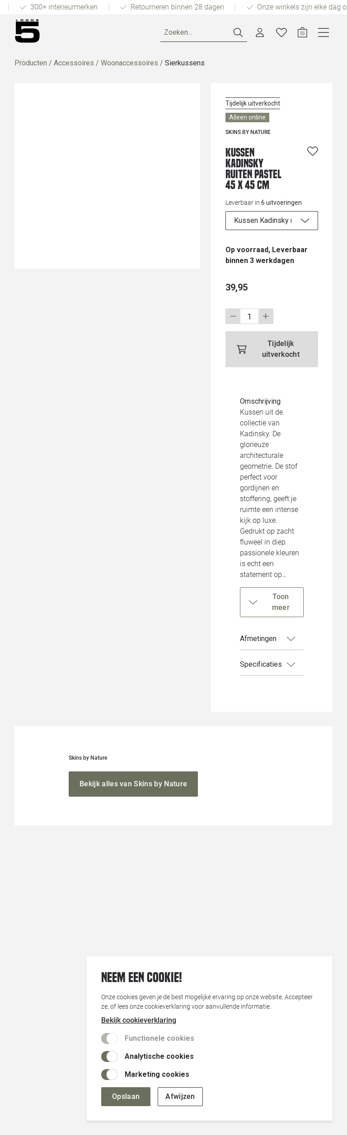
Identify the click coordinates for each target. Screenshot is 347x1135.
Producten (30, 63)
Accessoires (74, 63)
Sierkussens (185, 63)
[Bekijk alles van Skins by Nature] (133, 784)
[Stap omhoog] (265, 316)
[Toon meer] (272, 602)
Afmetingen (268, 638)
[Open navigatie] (323, 32)
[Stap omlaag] (232, 316)
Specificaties (268, 664)
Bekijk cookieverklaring (138, 1020)
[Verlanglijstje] (281, 32)
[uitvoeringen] (271, 220)
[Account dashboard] (260, 32)
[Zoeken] (203, 32)
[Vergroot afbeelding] (107, 175)
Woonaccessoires (129, 63)
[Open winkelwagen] (302, 32)
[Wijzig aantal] (249, 316)
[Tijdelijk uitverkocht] (271, 349)
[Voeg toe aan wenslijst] (312, 151)
